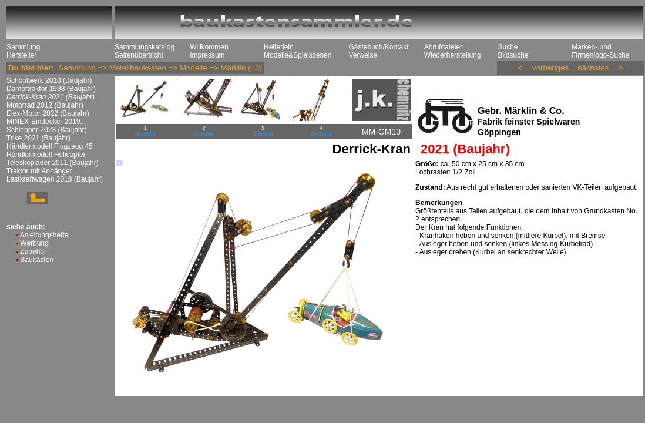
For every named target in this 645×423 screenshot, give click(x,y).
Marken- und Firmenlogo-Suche (600, 51)
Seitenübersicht (139, 55)
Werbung (34, 243)
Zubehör (33, 251)
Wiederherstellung (452, 55)
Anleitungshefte (44, 235)
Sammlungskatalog (144, 47)
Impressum (207, 55)
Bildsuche (513, 55)
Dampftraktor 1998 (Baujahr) (51, 89)
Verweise (362, 55)
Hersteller (21, 55)
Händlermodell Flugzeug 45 (49, 146)
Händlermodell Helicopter (46, 154)
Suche (508, 47)
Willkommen (209, 47)
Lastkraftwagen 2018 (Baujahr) (54, 179)
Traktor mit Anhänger (39, 171)
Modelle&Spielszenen (297, 55)
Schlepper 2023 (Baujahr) (46, 130)
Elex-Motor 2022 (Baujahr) (47, 113)
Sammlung (23, 47)
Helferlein (279, 47)
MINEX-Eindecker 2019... (46, 122)
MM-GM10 (381, 131)
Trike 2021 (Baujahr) (38, 138)
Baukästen (36, 260)
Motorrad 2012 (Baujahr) (44, 105)
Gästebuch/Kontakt (378, 47)
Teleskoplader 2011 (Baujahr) (52, 163)
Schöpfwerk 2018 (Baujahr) (49, 80)
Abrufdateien (444, 47)
